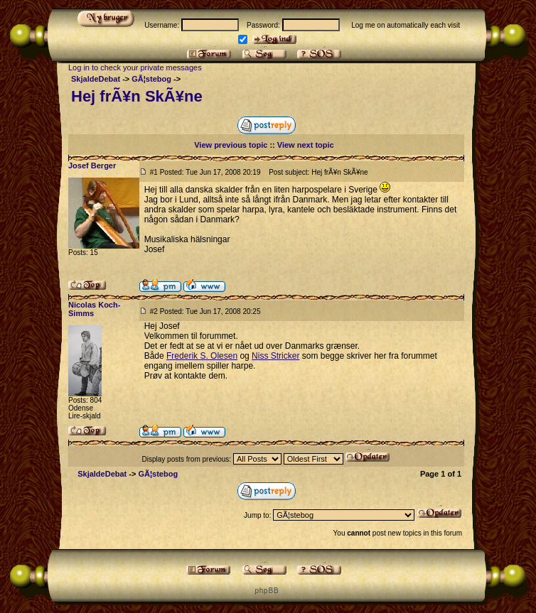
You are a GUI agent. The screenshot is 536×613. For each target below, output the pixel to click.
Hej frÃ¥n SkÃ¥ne (137, 96)
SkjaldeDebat (95, 79)
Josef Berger (92, 165)
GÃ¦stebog (151, 79)
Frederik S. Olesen (201, 356)
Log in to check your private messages (135, 67)
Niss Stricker (275, 356)
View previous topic (230, 145)
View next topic (305, 145)
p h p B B (265, 591)
